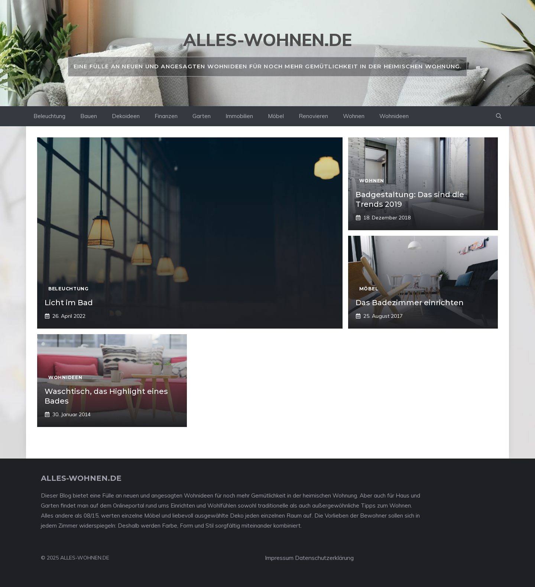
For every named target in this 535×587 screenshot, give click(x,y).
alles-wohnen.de (267, 39)
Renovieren (313, 116)
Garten (201, 116)
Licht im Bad (69, 302)
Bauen (88, 116)
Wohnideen (394, 116)
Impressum (279, 557)
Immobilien (239, 116)
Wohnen (353, 116)
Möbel (276, 116)
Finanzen (166, 116)
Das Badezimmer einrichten (410, 302)
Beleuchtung (49, 116)
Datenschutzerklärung (324, 557)
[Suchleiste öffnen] (499, 116)
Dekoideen (126, 116)
